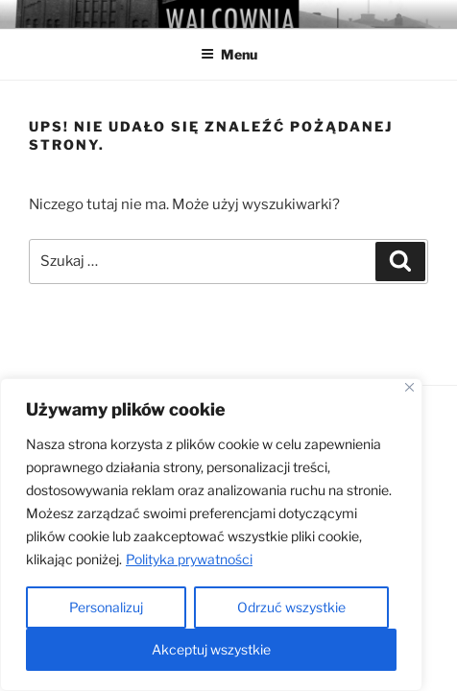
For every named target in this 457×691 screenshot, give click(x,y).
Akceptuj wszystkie (211, 649)
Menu (229, 54)
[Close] (409, 387)
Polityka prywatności (189, 559)
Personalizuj (106, 607)
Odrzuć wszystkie (291, 607)
